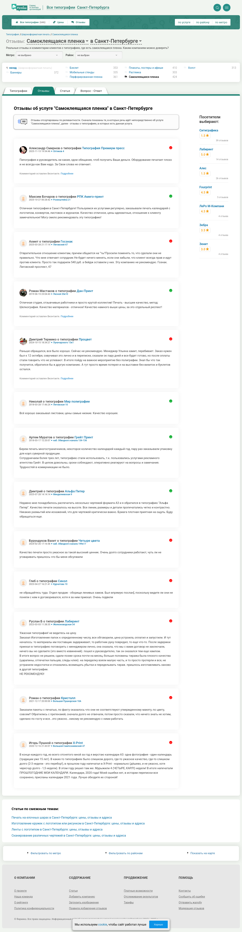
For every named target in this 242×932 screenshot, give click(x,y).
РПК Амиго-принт (90, 196)
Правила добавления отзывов (88, 908)
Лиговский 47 (60, 244)
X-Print (78, 743)
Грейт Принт (83, 437)
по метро (221, 22)
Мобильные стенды (82, 72)
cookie (102, 924)
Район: (70, 55)
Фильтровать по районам (124, 853)
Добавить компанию (82, 896)
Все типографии (30, 22)
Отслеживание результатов (141, 896)
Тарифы (129, 902)
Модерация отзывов (191, 908)
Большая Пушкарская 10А (67, 701)
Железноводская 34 (64, 624)
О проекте (20, 890)
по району (202, 22)
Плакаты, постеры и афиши (146, 67)
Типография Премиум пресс (103, 148)
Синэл (62, 581)
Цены (58, 22)
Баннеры (16, 72)
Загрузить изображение (84, 902)
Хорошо (158, 924)
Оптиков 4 (58, 151)
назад (30, 67)
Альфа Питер (75, 491)
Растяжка (135, 72)
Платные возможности (138, 890)
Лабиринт (72, 621)
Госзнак (67, 241)
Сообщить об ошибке (192, 896)
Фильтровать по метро (44, 853)
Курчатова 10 (60, 584)
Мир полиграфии (77, 401)
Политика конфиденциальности (34, 908)
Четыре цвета (89, 540)
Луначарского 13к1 (63, 342)
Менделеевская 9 (62, 494)
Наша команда (23, 896)
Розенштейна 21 (62, 199)
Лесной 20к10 (60, 294)
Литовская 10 (60, 404)
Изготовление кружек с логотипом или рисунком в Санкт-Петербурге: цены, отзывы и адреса (78, 823)
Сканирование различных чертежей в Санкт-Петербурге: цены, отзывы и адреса (69, 835)
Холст (191, 67)
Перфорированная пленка (86, 77)
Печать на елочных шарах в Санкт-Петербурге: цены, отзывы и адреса (62, 817)
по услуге (184, 22)
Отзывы (78, 22)
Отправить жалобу (190, 902)
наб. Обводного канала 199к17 (69, 543)
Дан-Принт (85, 291)
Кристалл (68, 698)
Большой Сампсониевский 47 (69, 746)
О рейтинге (21, 902)
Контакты (185, 890)
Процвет (85, 339)
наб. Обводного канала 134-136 (70, 440)
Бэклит (74, 67)
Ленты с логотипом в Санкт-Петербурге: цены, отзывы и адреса (57, 829)
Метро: (10, 55)
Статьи (73, 890)
